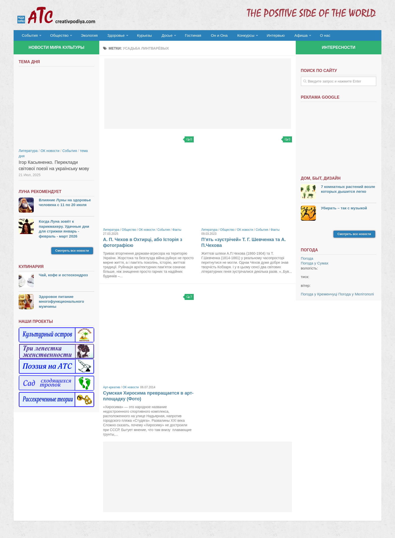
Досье (159, 36)
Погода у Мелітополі (356, 296)
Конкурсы (233, 36)
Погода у (314, 265)
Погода (307, 260)
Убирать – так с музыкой (344, 210)
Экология (86, 36)
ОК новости (147, 232)
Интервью (261, 36)
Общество (57, 36)
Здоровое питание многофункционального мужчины (61, 303)
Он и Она (208, 36)
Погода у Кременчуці (319, 296)
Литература (111, 232)
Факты (176, 232)
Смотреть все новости (72, 252)
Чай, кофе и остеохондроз (63, 277)
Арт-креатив (111, 389)
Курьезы (139, 36)
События (29, 36)
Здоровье (111, 36)
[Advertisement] (197, 95)
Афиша (285, 36)
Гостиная (184, 36)
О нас (307, 36)
